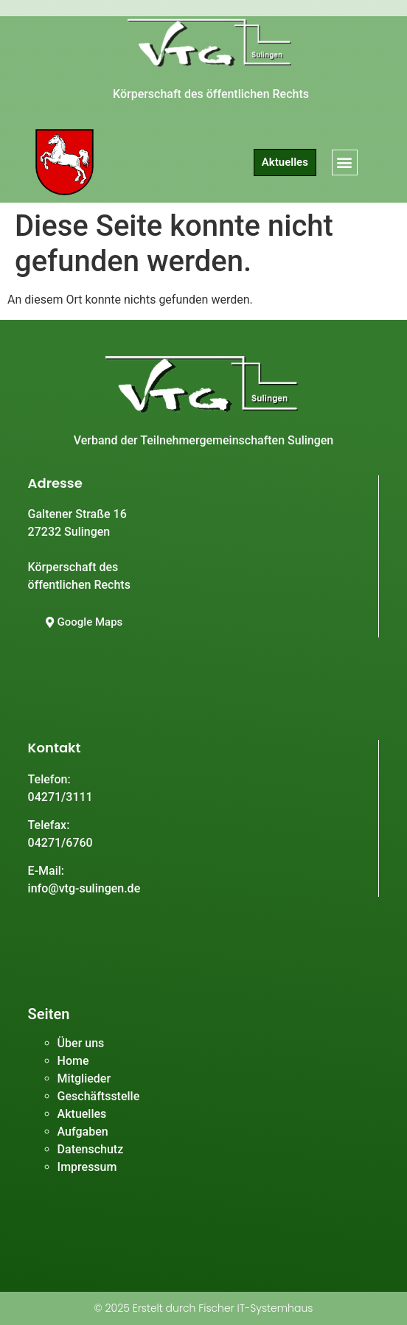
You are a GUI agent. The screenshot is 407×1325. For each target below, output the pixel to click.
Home (73, 1061)
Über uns (81, 1043)
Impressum (87, 1167)
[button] (345, 162)
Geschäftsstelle (99, 1096)
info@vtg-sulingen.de (84, 888)
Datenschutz (91, 1149)
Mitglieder (84, 1078)
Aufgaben (83, 1132)
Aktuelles (82, 1114)
